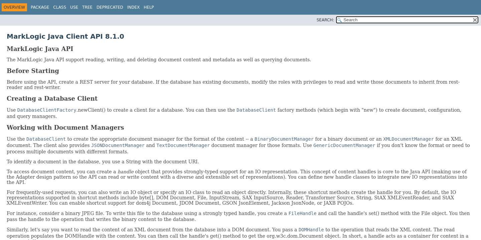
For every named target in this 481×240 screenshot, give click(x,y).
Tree (87, 7)
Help (149, 7)
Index (133, 7)
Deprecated (110, 7)
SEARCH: (325, 20)
